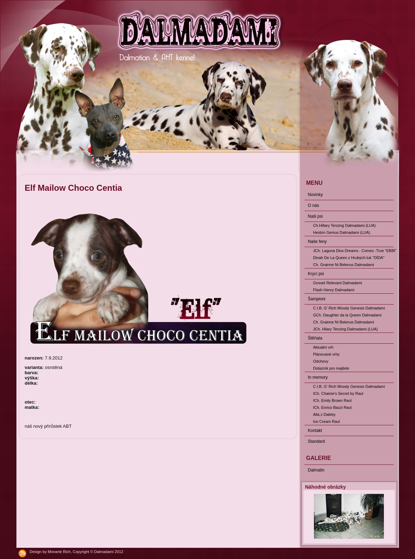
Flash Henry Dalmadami (334, 290)
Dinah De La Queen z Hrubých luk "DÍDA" (349, 258)
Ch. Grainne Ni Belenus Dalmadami (343, 265)
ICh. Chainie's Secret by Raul (338, 393)
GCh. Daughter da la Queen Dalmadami (347, 315)
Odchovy (320, 361)
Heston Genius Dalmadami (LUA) (341, 232)
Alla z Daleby (324, 414)
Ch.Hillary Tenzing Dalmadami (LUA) (344, 225)
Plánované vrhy (326, 354)
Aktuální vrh (323, 347)
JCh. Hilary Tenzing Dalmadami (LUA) (345, 329)
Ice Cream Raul (326, 421)
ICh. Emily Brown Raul (332, 400)
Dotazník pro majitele (331, 368)
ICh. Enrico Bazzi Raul (332, 407)
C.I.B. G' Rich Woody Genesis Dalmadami (349, 308)
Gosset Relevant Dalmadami (337, 283)
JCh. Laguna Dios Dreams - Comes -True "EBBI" (353, 251)
